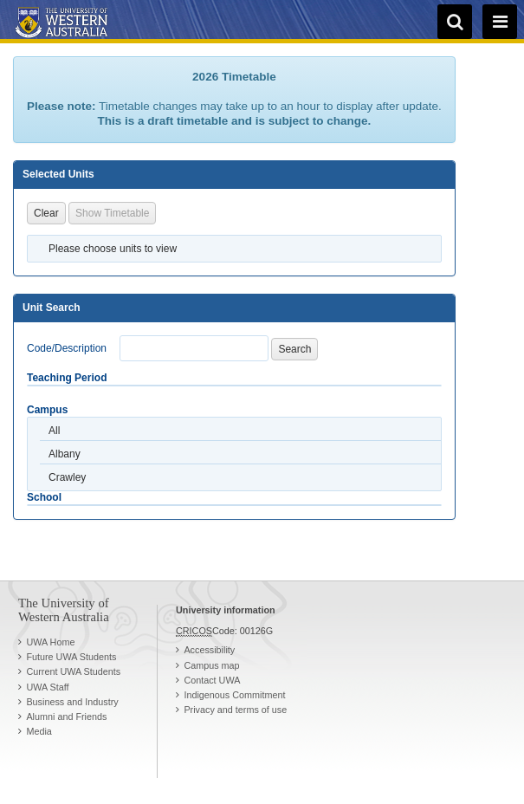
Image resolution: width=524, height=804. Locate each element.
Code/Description (67, 348)
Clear (46, 213)
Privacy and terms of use (235, 709)
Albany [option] (65, 454)
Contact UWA (212, 680)
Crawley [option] (67, 477)
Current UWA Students (73, 671)
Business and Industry (72, 702)
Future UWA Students (71, 657)
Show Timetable (112, 213)
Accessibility (209, 650)
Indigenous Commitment (234, 695)
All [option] (54, 431)
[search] (454, 21)
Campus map (211, 665)
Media (38, 731)
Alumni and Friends (66, 716)
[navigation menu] (499, 21)
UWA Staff (47, 687)
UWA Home (50, 642)
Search (294, 349)
